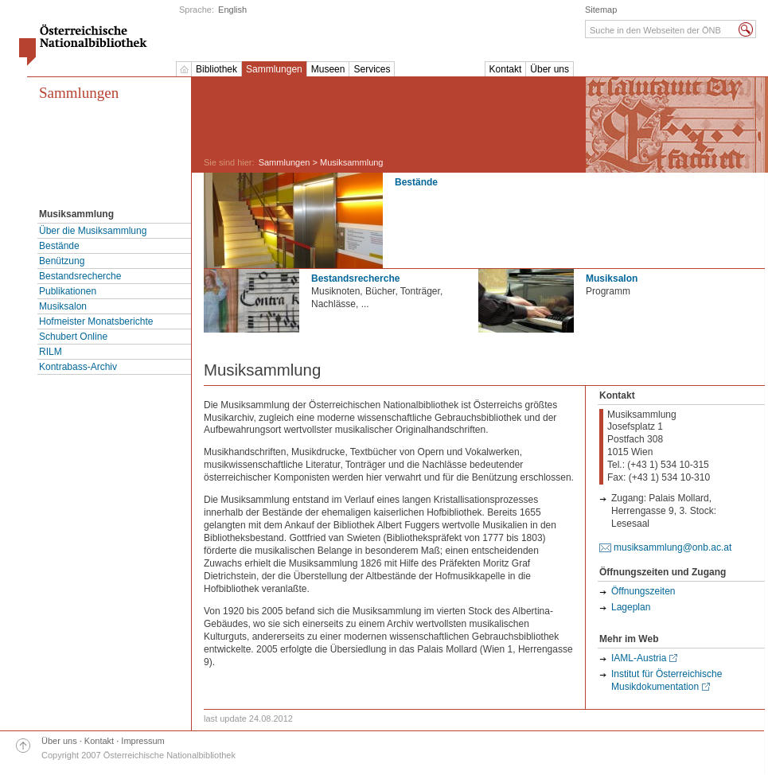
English (232, 9)
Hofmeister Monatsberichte (96, 321)
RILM (50, 351)
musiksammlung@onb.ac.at (672, 547)
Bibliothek (216, 69)
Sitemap (601, 9)
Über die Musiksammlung (92, 230)
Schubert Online (73, 336)
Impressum (142, 741)
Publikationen (67, 291)
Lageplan (630, 607)
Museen (328, 69)
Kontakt (505, 69)
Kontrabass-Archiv (78, 366)
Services (371, 69)
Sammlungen (274, 69)
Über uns (549, 69)
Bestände (59, 245)
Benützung (61, 261)
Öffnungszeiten (643, 591)
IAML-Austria (638, 658)
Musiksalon (63, 306)
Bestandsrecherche (80, 276)
